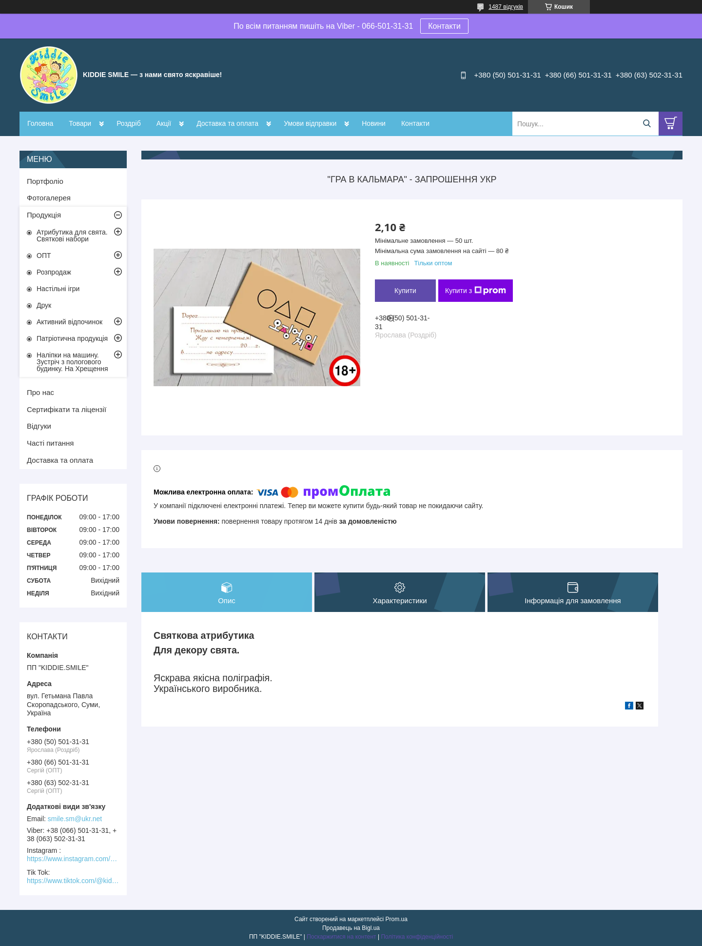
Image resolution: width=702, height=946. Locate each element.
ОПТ (44, 255)
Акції (163, 123)
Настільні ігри (58, 289)
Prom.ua (397, 919)
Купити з (475, 290)
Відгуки (39, 426)
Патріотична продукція (72, 338)
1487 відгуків (505, 6)
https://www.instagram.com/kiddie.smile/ (73, 859)
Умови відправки (310, 123)
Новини (374, 123)
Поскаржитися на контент (341, 936)
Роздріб (129, 123)
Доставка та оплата (227, 123)
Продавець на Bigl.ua (351, 928)
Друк (44, 305)
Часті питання (50, 443)
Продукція (44, 215)
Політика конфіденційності (417, 936)
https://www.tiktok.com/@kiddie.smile (73, 881)
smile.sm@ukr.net (75, 819)
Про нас (40, 392)
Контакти (444, 26)
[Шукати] (647, 124)
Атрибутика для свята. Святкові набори (72, 235)
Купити (405, 291)
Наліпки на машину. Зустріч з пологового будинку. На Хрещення (72, 362)
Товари (80, 123)
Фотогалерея (49, 198)
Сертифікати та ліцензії (66, 409)
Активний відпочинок (69, 322)
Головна (40, 123)
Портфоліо (45, 181)
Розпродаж (54, 272)
